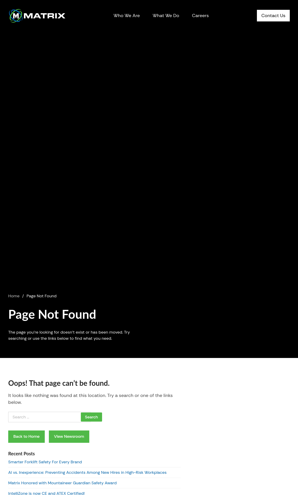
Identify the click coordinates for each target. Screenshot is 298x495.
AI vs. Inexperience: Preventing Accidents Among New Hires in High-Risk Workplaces (87, 472)
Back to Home (26, 436)
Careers (200, 15)
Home (13, 296)
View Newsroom (69, 436)
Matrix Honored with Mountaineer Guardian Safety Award (62, 483)
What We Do (166, 15)
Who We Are (126, 15)
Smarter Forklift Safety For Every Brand (45, 462)
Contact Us (273, 15)
